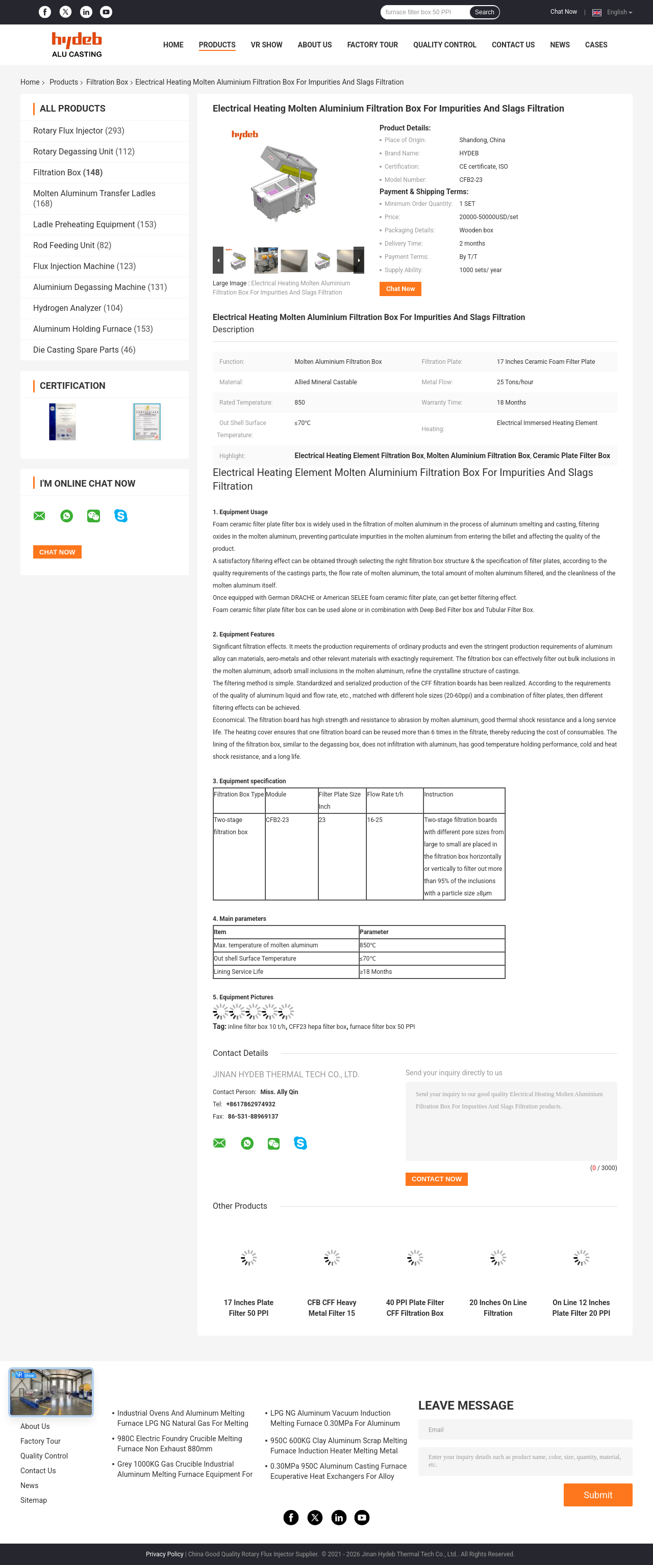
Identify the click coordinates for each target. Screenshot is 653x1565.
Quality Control (444, 45)
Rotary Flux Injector (68, 131)
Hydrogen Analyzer (67, 308)
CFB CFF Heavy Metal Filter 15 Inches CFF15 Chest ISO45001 (332, 1308)
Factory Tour (372, 45)
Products (217, 45)
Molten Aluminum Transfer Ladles (94, 193)
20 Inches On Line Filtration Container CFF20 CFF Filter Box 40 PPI (498, 1308)
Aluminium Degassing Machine (89, 287)
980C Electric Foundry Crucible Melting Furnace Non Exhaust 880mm (179, 1444)
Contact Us (513, 45)
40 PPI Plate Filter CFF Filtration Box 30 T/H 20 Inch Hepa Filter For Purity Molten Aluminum (415, 1308)
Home (173, 45)
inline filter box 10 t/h (257, 1026)
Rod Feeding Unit (64, 245)
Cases (596, 45)
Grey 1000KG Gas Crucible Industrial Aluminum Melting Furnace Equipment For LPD (185, 1470)
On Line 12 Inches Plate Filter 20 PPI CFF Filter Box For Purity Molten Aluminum (581, 1308)
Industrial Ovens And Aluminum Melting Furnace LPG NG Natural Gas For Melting (182, 1418)
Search (484, 12)
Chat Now (563, 11)
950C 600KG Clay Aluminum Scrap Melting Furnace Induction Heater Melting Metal (338, 1446)
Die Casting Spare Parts (76, 350)
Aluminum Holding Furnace (82, 329)
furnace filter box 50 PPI (382, 1026)
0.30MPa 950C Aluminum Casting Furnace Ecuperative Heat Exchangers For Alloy (338, 1471)
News (560, 45)
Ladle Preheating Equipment (84, 224)
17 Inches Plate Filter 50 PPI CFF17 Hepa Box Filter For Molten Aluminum (248, 1308)
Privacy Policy (165, 1554)
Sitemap (33, 1500)
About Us (315, 45)
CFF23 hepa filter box (317, 1026)
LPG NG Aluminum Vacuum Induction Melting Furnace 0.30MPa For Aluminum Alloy (335, 1419)
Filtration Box (107, 82)
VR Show (267, 45)
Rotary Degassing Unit (73, 151)
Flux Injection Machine (73, 266)
